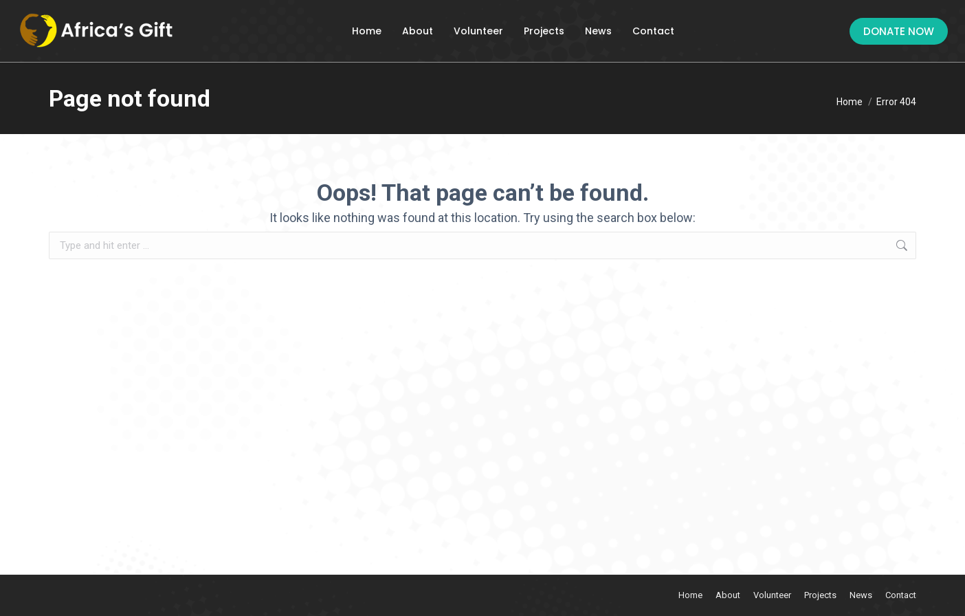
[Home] (849, 101)
